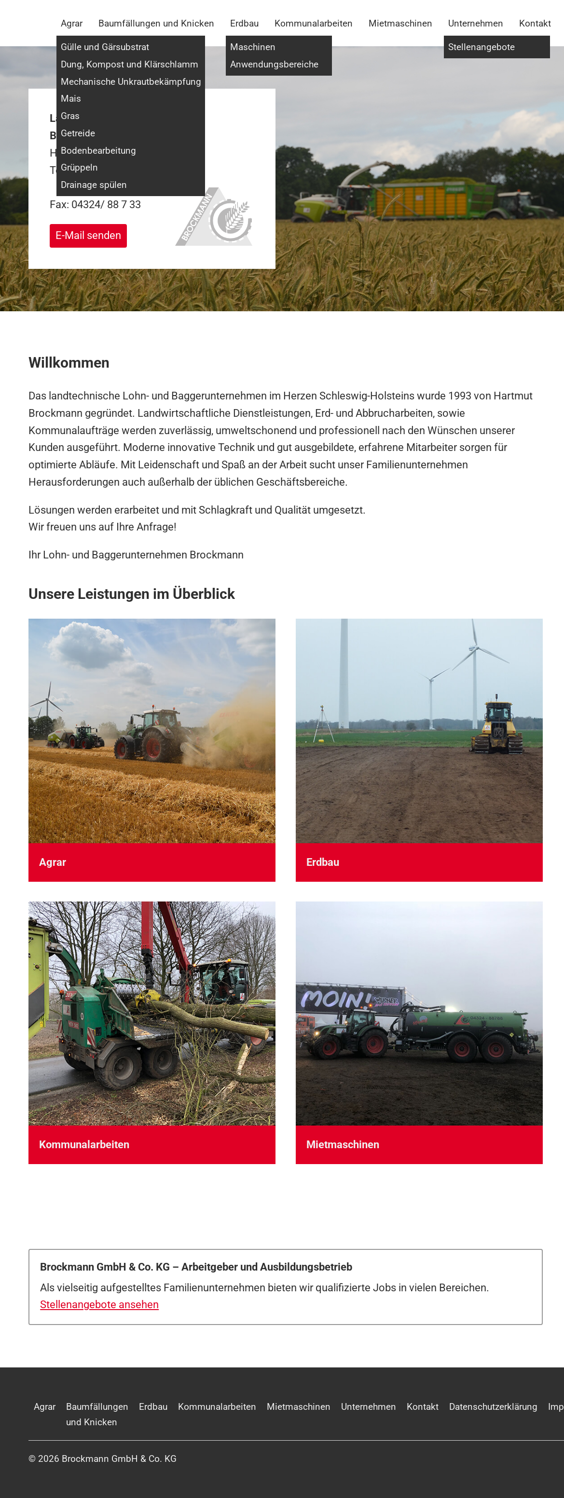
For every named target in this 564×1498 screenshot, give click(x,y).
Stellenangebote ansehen (99, 1305)
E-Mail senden (88, 235)
